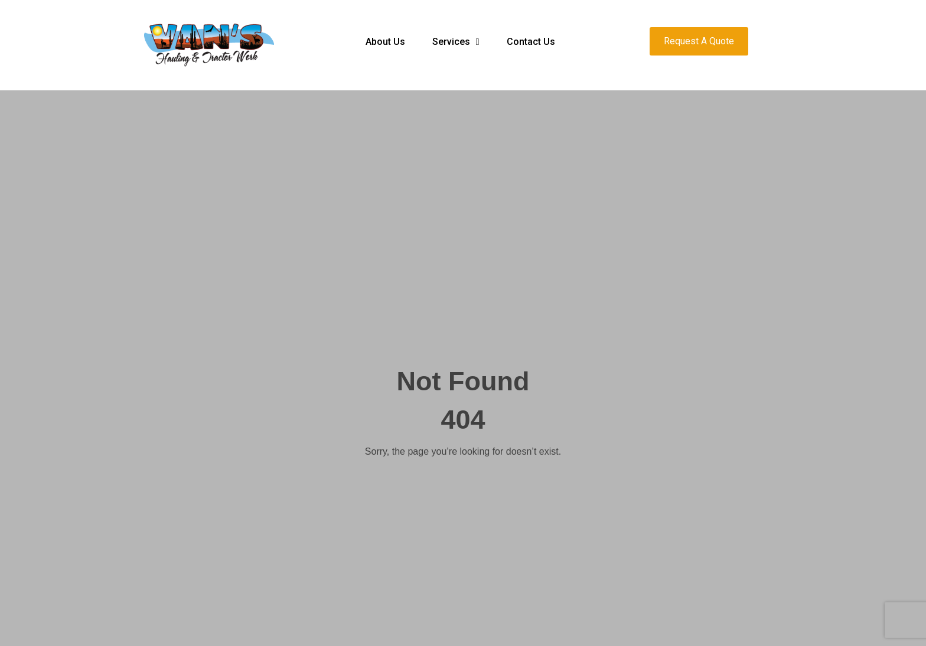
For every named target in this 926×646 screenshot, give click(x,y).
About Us (385, 41)
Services (456, 41)
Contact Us (531, 41)
